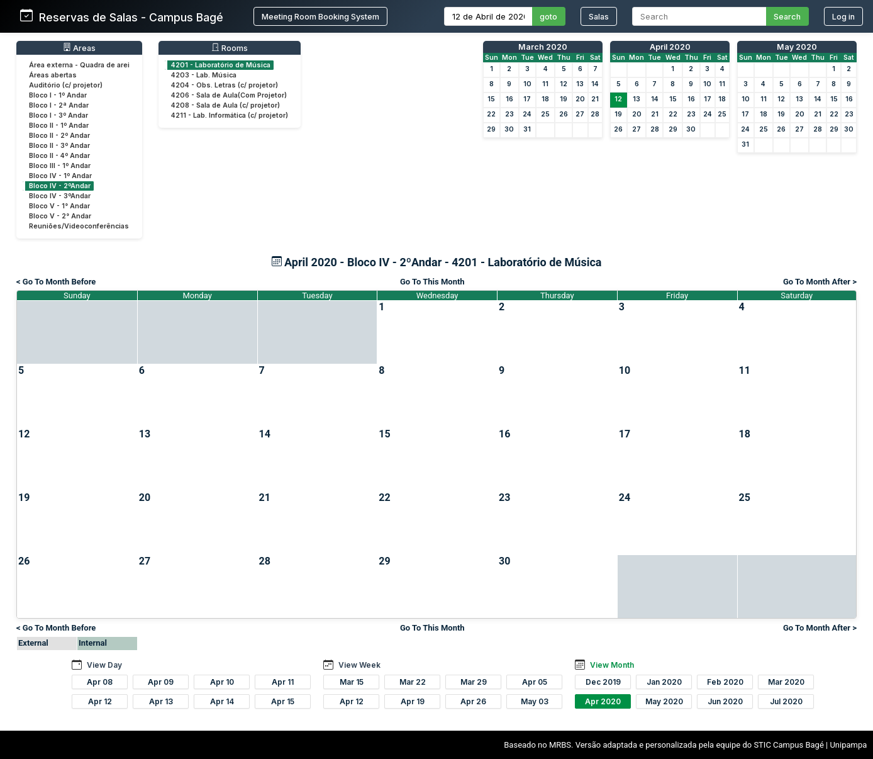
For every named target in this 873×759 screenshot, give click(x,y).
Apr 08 (100, 682)
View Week (359, 665)
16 (509, 99)
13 (580, 84)
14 (595, 84)
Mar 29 (473, 682)
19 (563, 99)
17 (527, 99)
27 (580, 114)
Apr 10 (222, 682)
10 (527, 84)
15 (491, 99)
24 (527, 114)
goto (548, 16)
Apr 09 (161, 682)
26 (563, 114)
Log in (843, 16)
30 (509, 129)
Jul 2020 (786, 701)
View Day (104, 665)
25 (545, 114)
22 (491, 114)
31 (527, 129)
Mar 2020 (786, 682)
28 (595, 114)
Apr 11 (283, 682)
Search (787, 16)
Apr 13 (161, 701)
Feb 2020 (725, 682)
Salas (599, 16)
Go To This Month (432, 281)
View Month (612, 665)
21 (595, 99)
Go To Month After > (820, 281)
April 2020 (670, 47)
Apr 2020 (603, 701)
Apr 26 (473, 701)
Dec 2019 (603, 682)
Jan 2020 (664, 682)
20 (580, 99)
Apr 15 (282, 701)
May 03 (534, 701)
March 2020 (542, 47)
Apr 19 (413, 701)
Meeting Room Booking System (320, 16)
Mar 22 (412, 682)
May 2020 (797, 47)
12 (563, 84)
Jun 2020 (725, 701)
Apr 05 (534, 682)
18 (545, 99)
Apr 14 (222, 701)
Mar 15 (352, 682)
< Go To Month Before (56, 281)
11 (545, 84)
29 (491, 129)
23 (509, 114)
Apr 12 (100, 701)
